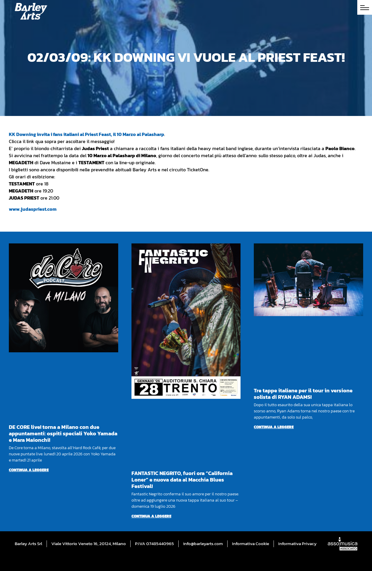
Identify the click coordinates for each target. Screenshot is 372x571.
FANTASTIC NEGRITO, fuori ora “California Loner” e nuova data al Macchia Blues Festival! (182, 479)
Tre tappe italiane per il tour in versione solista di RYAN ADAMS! (303, 393)
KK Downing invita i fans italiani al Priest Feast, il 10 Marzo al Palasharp (86, 134)
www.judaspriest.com (33, 209)
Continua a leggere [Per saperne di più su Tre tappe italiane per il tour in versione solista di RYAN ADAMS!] (274, 427)
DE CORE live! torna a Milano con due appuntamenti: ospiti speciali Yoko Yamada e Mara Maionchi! (63, 433)
